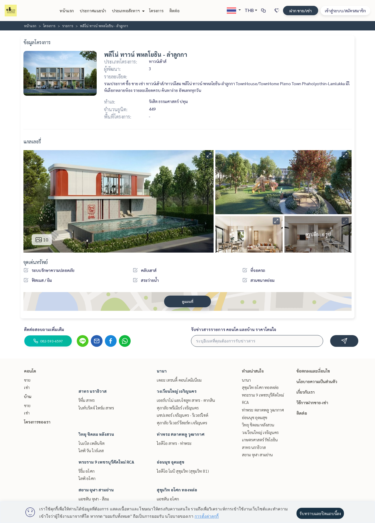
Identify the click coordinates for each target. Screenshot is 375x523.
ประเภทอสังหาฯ (127, 10)
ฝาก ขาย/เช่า (300, 10)
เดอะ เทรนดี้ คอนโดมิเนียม (179, 380)
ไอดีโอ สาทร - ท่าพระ (174, 443)
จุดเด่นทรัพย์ (35, 262)
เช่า (27, 387)
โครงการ (156, 10)
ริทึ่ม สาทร (87, 400)
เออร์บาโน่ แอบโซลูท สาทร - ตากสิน (186, 400)
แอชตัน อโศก (168, 498)
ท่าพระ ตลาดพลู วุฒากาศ (180, 434)
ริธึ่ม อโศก (87, 471)
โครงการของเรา (37, 421)
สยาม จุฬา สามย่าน (96, 489)
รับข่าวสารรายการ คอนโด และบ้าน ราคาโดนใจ (233, 329)
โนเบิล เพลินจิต (92, 443)
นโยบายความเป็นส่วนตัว (316, 381)
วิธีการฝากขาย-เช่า (312, 402)
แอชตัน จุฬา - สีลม (94, 498)
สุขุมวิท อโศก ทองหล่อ (177, 489)
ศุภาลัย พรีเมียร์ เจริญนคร (178, 407)
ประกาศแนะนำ (93, 10)
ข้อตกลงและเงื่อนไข (313, 370)
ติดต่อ (174, 10)
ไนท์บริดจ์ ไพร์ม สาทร (96, 407)
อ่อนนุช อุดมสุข (170, 461)
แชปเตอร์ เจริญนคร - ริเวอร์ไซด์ (182, 415)
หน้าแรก (66, 10)
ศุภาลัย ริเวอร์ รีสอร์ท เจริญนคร (182, 422)
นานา (162, 370)
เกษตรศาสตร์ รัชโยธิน (260, 439)
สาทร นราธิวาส (93, 391)
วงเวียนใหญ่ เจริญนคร (177, 391)
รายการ (67, 25)
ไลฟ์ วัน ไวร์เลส (91, 450)
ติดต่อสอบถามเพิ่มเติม (44, 329)
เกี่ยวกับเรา (305, 392)
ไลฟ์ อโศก (87, 478)
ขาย (27, 380)
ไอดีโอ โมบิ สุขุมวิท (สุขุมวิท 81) (183, 471)
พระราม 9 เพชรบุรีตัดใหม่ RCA (106, 461)
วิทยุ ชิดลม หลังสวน (96, 434)
